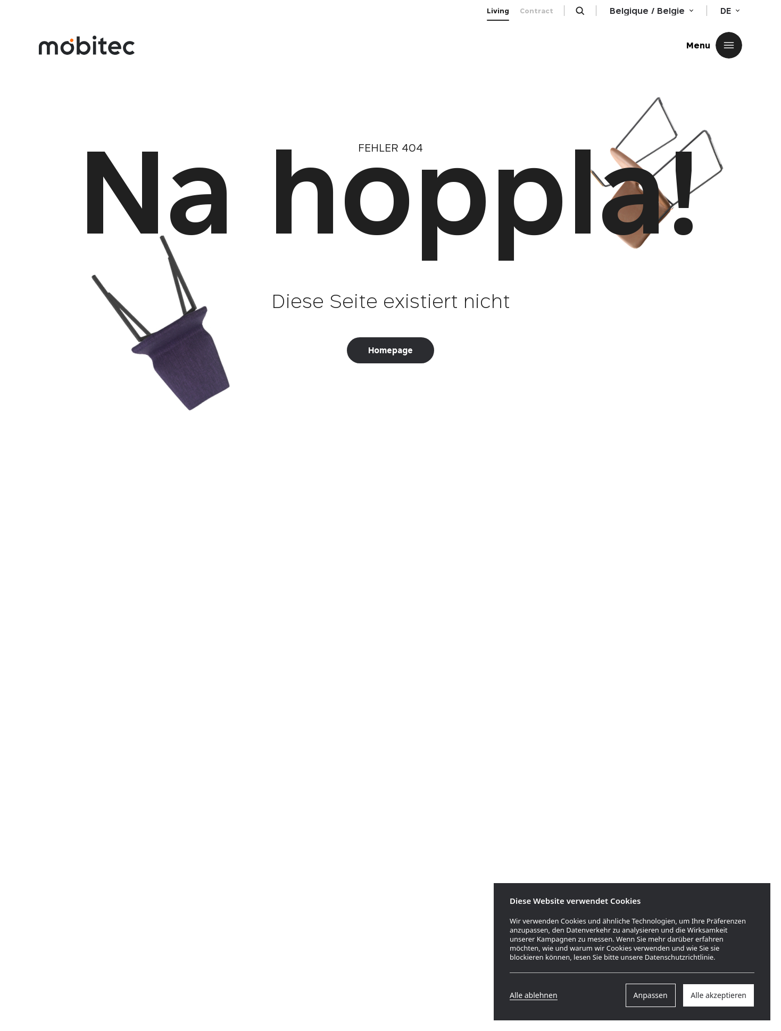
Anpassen (651, 995)
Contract (536, 10)
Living (498, 10)
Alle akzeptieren (718, 995)
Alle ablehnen (534, 995)
